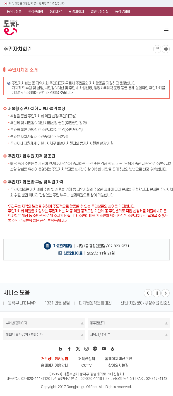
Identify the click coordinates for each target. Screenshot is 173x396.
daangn (112, 348)
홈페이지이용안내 (54, 365)
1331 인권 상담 (57, 303)
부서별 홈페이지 (16, 323)
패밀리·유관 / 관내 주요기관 (24, 335)
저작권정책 (86, 358)
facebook (69, 348)
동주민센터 (97, 323)
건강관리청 (35, 12)
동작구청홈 (14, 12)
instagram (86, 348)
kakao (95, 348)
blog (60, 348)
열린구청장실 (99, 12)
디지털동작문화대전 (95, 303)
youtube (103, 348)
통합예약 (56, 12)
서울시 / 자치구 (100, 335)
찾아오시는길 (118, 365)
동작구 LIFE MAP (21, 303)
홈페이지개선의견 (118, 358)
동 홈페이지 (76, 12)
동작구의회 (122, 12)
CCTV (86, 365)
